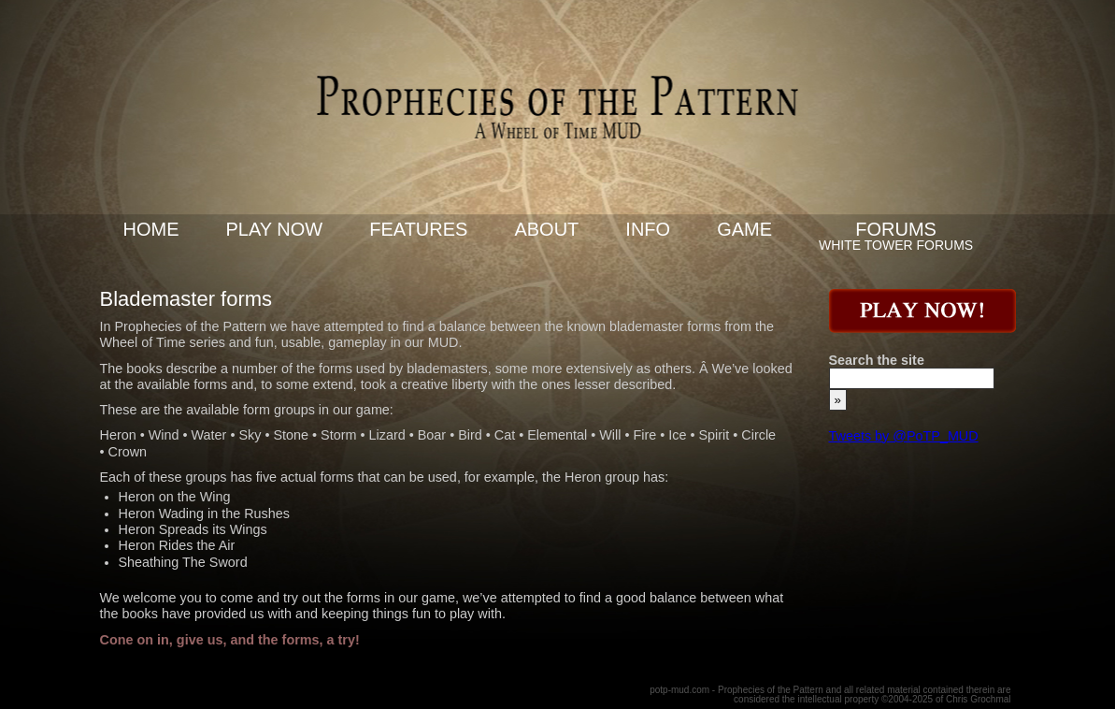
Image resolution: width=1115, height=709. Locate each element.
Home (151, 229)
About (546, 229)
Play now (274, 229)
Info (647, 229)
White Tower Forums (896, 245)
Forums (895, 229)
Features (418, 229)
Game (744, 229)
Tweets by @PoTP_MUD (904, 435)
